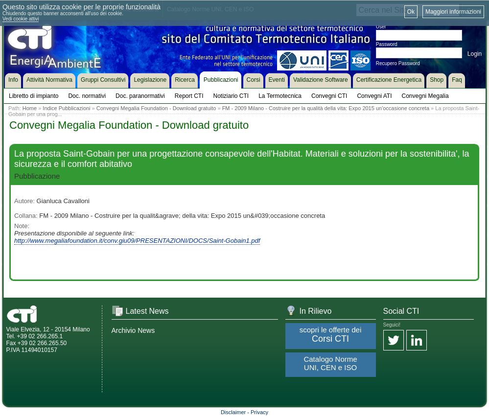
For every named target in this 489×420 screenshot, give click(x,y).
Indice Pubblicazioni (66, 108)
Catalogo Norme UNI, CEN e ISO (330, 363)
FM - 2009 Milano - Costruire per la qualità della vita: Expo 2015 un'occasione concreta (325, 108)
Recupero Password (398, 63)
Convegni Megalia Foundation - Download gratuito (156, 108)
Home (30, 108)
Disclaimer (233, 412)
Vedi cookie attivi (20, 19)
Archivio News (133, 330)
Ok (411, 11)
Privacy (259, 412)
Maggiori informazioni (453, 11)
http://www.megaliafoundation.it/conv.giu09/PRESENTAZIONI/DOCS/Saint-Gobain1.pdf (137, 240)
